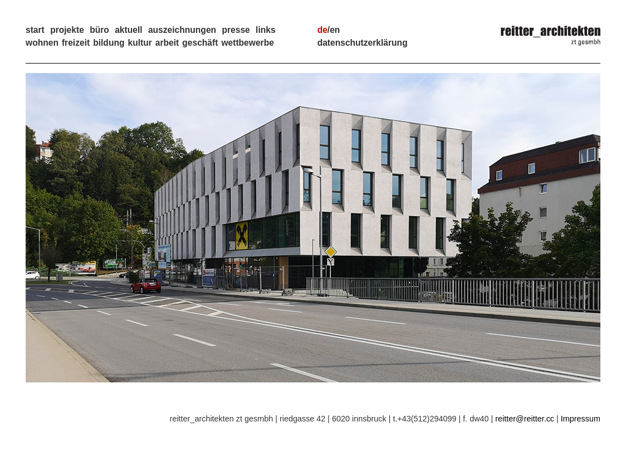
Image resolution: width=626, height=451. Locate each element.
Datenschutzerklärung (362, 42)
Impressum (580, 418)
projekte (67, 30)
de (322, 30)
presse (236, 30)
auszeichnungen (182, 30)
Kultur (139, 42)
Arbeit (167, 42)
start (35, 30)
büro (99, 30)
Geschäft (200, 42)
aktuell (128, 30)
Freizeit (76, 42)
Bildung (108, 42)
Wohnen (42, 42)
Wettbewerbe (247, 42)
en (335, 30)
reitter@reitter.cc (524, 418)
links (266, 30)
